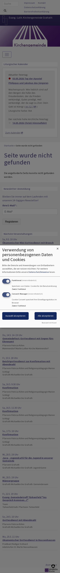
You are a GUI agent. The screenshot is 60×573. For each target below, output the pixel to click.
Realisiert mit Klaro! (49, 323)
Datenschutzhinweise (38, 272)
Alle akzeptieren (45, 316)
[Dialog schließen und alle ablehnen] (57, 247)
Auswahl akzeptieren (15, 316)
